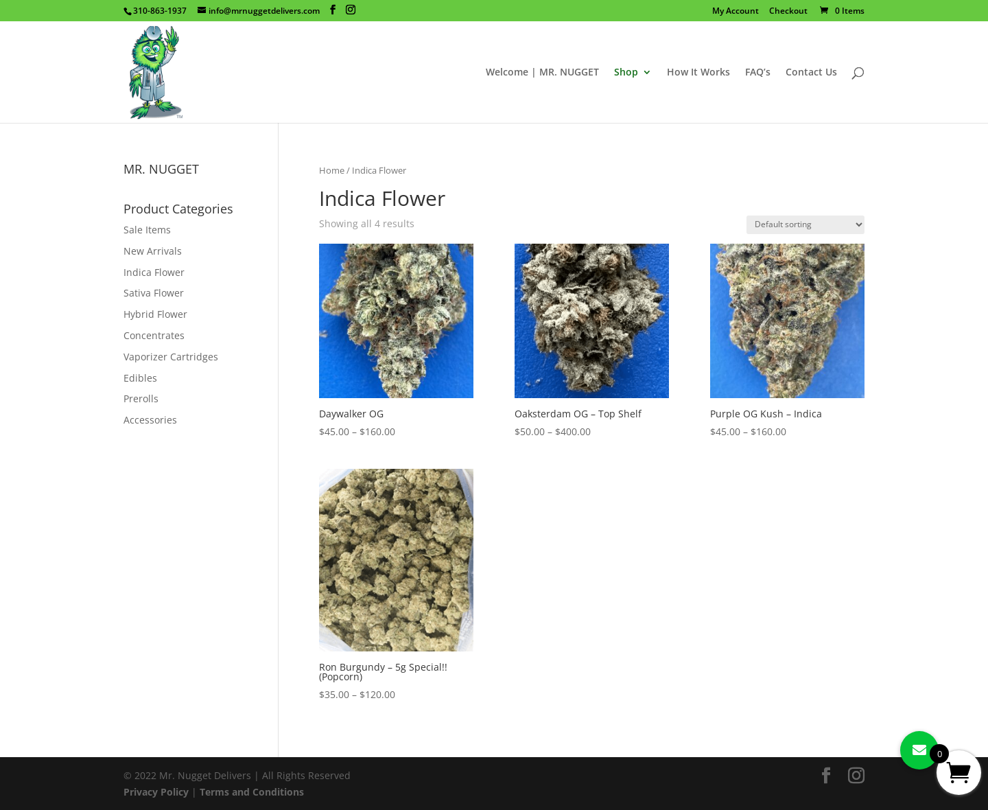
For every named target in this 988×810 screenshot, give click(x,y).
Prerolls (141, 398)
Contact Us (811, 72)
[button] (919, 750)
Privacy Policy (156, 791)
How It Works (698, 72)
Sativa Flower (154, 292)
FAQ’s (758, 72)
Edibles (140, 377)
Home (331, 170)
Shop (626, 72)
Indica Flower (154, 272)
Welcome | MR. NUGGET (542, 72)
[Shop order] (805, 225)
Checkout (788, 11)
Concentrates (154, 335)
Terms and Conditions (252, 791)
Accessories (150, 419)
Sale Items (147, 229)
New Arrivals (153, 250)
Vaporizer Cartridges (171, 356)
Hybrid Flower (155, 314)
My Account (735, 11)
